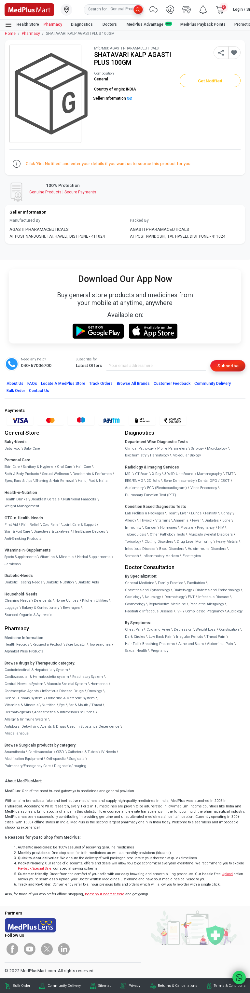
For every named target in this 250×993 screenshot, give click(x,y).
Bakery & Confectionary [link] (40, 608)
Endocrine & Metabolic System (70, 698)
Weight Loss (205, 629)
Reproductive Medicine (167, 604)
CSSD (60, 752)
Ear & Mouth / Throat (85, 705)
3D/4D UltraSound (178, 474)
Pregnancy (206, 527)
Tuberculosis (135, 534)
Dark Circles (135, 637)
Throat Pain (215, 637)
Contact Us (39, 390)
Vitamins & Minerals (21, 705)
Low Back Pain (161, 637)
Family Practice (170, 583)
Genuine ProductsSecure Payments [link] (62, 192)
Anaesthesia (15, 752)
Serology (197, 448)
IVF (179, 611)
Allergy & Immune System (26, 719)
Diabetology (183, 590)
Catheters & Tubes (83, 752)
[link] (29, 9)
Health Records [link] (17, 644)
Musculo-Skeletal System (67, 684)
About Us (15, 383)
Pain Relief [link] (30, 525)
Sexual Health (136, 651)
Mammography (209, 474)
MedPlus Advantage (149, 24)
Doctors (110, 24)
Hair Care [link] (83, 467)
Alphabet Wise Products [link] (24, 651)
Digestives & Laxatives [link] (52, 531)
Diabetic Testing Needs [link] (23, 582)
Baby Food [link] (13, 448)
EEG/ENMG (134, 481)
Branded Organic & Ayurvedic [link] (28, 615)
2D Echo (153, 481)
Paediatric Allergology (206, 604)
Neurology (153, 597)
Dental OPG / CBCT (213, 481)
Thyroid (146, 520)
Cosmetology (135, 604)
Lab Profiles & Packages (144, 513)
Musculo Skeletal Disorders (210, 534)
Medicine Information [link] (24, 638)
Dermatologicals (18, 712)
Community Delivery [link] (64, 986)
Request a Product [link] (47, 644)
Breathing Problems (158, 644)
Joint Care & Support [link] (79, 525)
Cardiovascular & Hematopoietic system (37, 677)
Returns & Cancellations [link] (177, 986)
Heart (172, 513)
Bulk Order (16, 390)
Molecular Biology (187, 455)
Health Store (22, 25)
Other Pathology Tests (167, 534)
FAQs (32, 383)
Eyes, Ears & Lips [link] (18, 481)
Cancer (151, 527)
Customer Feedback (172, 383)
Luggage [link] (12, 608)
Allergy (130, 520)
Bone (226, 520)
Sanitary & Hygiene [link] (38, 467)
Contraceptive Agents (22, 691)
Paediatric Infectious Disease (149, 611)
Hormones (98, 684)
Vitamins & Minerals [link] (57, 557)
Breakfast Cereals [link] (45, 499)
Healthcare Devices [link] (89, 531)
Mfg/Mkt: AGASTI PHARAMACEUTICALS (126, 48)
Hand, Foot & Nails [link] (92, 481)
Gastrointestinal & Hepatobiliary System (36, 670)
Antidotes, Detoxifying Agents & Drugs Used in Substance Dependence (62, 726)
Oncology (94, 691)
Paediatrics (196, 583)
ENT (191, 597)
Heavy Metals (227, 541)
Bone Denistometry (179, 481)
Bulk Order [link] (21, 986)
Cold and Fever (158, 629)
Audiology (235, 611)
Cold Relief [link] (51, 525)
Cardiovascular (40, 752)
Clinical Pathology (139, 448)
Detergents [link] (43, 600)
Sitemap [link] (104, 986)
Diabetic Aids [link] (88, 582)
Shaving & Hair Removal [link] (54, 481)
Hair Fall (132, 644)
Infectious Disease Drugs (63, 691)
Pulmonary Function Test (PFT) (150, 495)
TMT (229, 474)
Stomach (132, 556)
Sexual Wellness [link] (55, 474)
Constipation (229, 629)
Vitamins (162, 520)
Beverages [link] (71, 608)
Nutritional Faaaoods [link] (79, 499)
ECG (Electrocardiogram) (167, 488)
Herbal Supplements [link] (93, 557)
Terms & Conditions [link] (229, 986)
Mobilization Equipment (24, 759)
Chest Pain (134, 629)
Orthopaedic (56, 759)
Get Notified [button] (210, 80)
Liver (184, 513)
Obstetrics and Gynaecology (147, 590)
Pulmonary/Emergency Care (28, 766)
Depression (183, 629)
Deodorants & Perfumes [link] (92, 474)
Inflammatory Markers (161, 556)
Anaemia (181, 520)
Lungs (196, 513)
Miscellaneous (17, 733)
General (101, 79)
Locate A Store (63, 383)
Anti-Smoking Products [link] (23, 539)
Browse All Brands (133, 383)
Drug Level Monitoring (195, 541)
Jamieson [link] (13, 564)
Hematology (159, 455)
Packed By (139, 220)
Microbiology (217, 448)
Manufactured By (24, 220)
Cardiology (133, 597)
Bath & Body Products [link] (22, 474)
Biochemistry (135, 455)
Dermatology (174, 597)
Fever (196, 520)
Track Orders (101, 383)
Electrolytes (192, 556)
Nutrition (49, 705)
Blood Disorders (171, 549)
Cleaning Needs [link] (18, 600)
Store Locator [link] (76, 644)
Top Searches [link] (100, 644)
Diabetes (211, 520)
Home (10, 33)
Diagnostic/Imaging (70, 766)
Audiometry (134, 488)
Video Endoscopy (203, 488)
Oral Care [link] (64, 467)
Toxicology (133, 541)
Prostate (186, 527)
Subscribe (228, 365)
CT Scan (141, 474)
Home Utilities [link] (66, 600)
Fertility (211, 513)
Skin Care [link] (12, 467)
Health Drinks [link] (16, 499)
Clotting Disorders (159, 541)
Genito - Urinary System (24, 698)
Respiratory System (87, 677)
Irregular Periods (189, 637)
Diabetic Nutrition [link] (60, 582)
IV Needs (108, 752)
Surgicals (76, 759)
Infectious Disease (140, 549)
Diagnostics (82, 24)
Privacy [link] (134, 986)
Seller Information (112, 98)
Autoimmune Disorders (207, 549)
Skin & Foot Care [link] (17, 531)
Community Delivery (212, 383)
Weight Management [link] (22, 506)
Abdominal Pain (220, 644)
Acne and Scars (191, 644)
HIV (221, 527)
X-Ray (156, 474)
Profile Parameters (172, 448)
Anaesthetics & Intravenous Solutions (64, 712)
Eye (62, 705)
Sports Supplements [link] (20, 557)
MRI (128, 474)
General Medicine (139, 583)
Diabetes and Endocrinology (217, 590)
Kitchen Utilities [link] (95, 600)
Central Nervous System (24, 684)
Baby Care (32, 448)
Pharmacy (53, 24)
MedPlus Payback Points (203, 24)
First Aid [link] (11, 525)
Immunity (133, 527)
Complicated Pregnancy (204, 611)
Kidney (225, 513)
